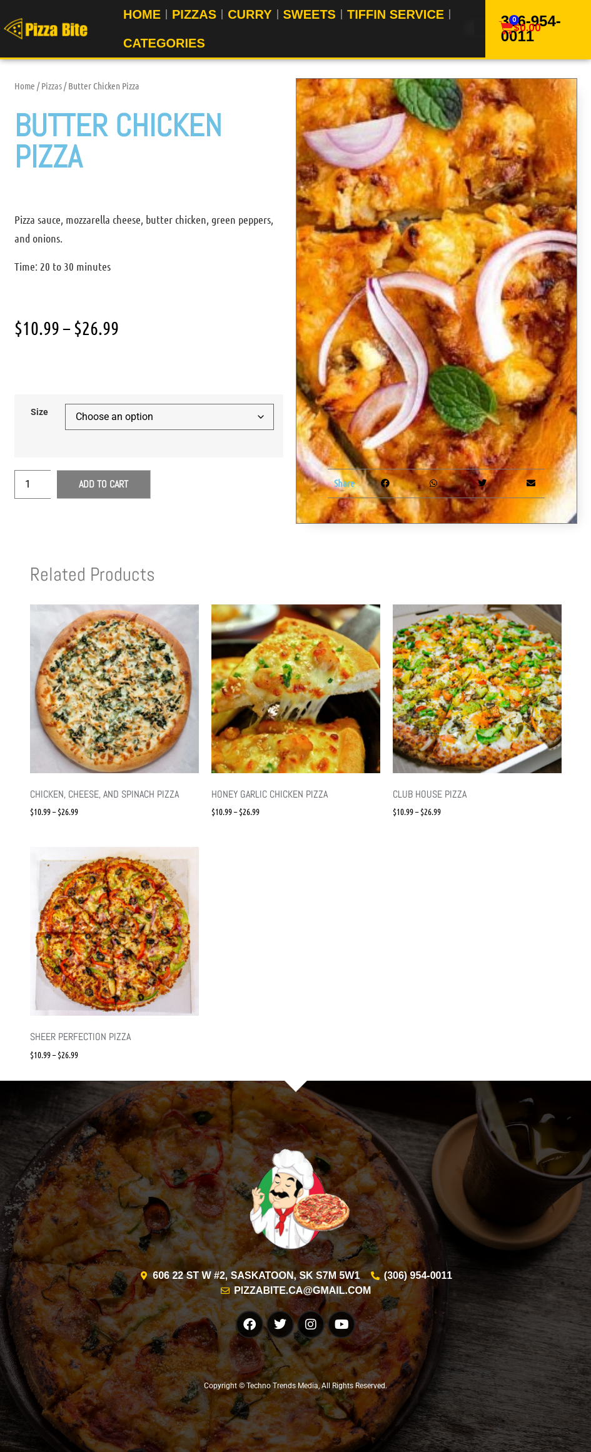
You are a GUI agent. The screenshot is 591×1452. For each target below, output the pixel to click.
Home (24, 85)
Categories (164, 42)
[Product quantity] (32, 484)
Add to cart (103, 484)
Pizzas (51, 85)
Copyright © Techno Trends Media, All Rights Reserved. (295, 1385)
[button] (385, 483)
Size (39, 412)
